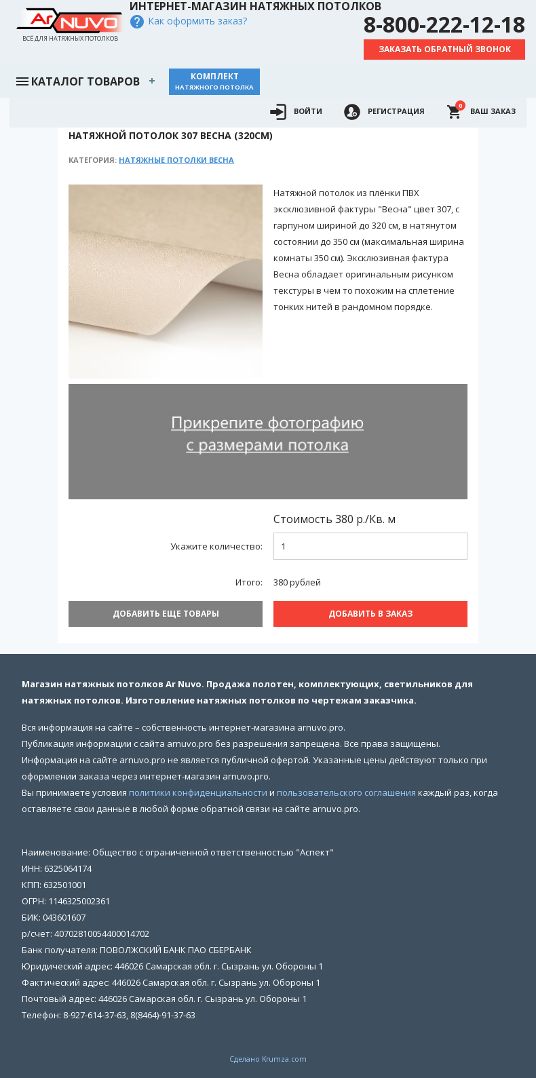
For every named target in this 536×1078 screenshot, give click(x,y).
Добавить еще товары (166, 613)
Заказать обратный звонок (445, 49)
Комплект (214, 81)
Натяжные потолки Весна (176, 160)
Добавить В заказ (370, 613)
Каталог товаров (77, 80)
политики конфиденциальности (198, 792)
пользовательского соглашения (346, 792)
